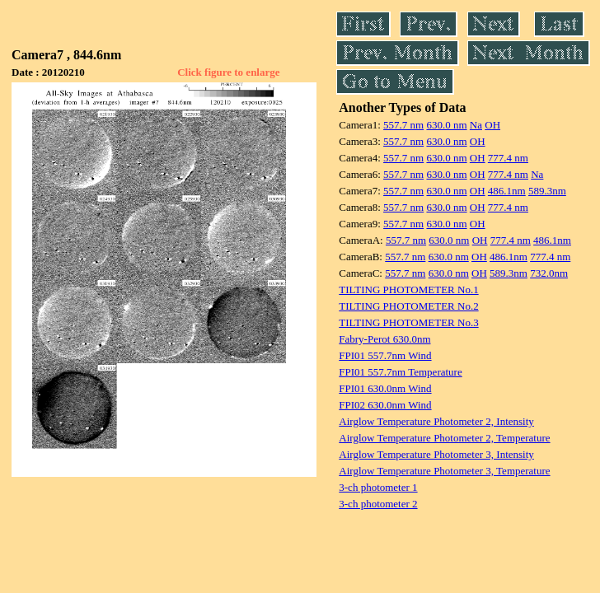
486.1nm (507, 190)
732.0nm (549, 273)
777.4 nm (508, 158)
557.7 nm (403, 125)
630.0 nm (446, 125)
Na (476, 125)
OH (492, 125)
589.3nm (547, 190)
